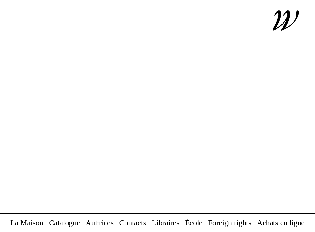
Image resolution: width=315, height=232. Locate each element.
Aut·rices (100, 223)
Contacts (132, 223)
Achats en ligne (281, 223)
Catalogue (64, 223)
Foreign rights (229, 223)
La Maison (26, 223)
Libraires (165, 223)
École (193, 223)
